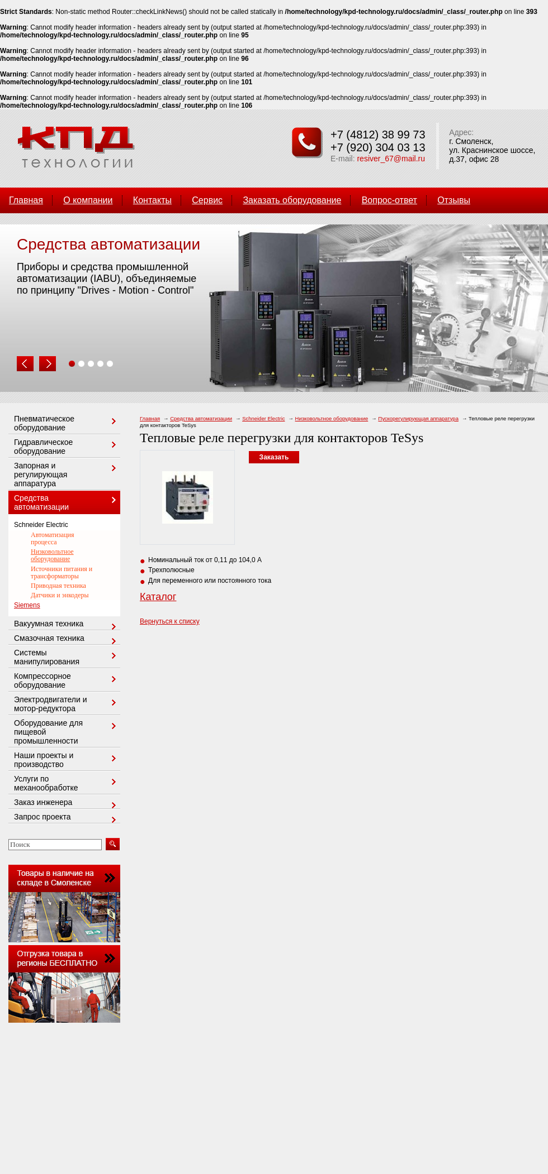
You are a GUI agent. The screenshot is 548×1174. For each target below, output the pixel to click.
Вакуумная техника (66, 624)
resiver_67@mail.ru (391, 158)
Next (47, 364)
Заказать (274, 457)
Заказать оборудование (292, 200)
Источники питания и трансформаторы (61, 572)
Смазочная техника (66, 639)
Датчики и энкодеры (60, 595)
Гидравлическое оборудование (66, 447)
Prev (25, 364)
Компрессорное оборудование (66, 680)
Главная (26, 200)
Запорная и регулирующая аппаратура (66, 474)
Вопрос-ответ (389, 200)
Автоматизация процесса (52, 538)
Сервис (207, 200)
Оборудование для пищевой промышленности (66, 731)
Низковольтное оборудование (332, 418)
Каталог (158, 596)
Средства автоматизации (201, 418)
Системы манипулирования (66, 657)
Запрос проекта (66, 817)
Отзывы (453, 200)
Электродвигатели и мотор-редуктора (66, 704)
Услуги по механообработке (66, 783)
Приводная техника (58, 586)
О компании (87, 200)
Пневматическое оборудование (66, 423)
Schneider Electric (263, 418)
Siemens (27, 605)
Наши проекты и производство (66, 760)
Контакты (152, 200)
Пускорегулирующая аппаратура (418, 418)
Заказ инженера (66, 803)
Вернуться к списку (170, 621)
